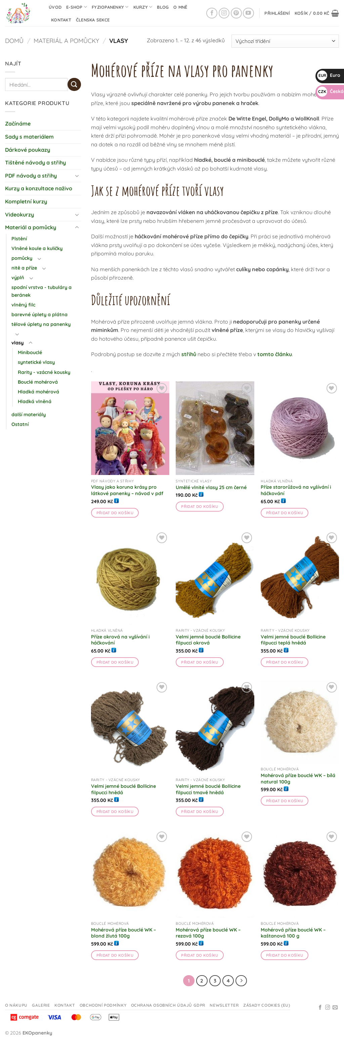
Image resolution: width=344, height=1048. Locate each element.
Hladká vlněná (34, 401)
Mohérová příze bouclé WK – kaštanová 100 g (293, 933)
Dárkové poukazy (27, 149)
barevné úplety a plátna (39, 315)
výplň (17, 278)
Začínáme (18, 123)
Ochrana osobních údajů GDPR (168, 1005)
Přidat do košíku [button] (115, 512)
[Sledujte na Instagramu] (224, 13)
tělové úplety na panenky (41, 324)
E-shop (76, 7)
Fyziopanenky (110, 7)
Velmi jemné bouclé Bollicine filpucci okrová (208, 640)
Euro (328, 75)
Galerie (41, 1005)
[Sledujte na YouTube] (248, 13)
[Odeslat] (74, 84)
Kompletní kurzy (26, 201)
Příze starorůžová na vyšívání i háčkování (296, 490)
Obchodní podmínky (103, 1005)
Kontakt (61, 19)
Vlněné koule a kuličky (36, 248)
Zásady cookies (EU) (266, 1005)
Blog (163, 7)
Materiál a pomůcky (66, 41)
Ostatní (20, 424)
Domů (14, 41)
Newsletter (224, 1005)
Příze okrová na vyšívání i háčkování (120, 640)
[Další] (241, 981)
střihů (188, 354)
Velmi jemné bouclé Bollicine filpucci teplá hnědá (293, 640)
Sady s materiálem (29, 136)
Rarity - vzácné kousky (44, 372)
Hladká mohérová (38, 392)
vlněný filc (23, 305)
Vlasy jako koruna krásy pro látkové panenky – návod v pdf (127, 490)
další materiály (28, 415)
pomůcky (21, 258)
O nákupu (16, 1005)
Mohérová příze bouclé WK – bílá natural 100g (298, 778)
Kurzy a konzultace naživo (38, 188)
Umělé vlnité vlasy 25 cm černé (211, 487)
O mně (180, 7)
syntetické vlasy (36, 362)
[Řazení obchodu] (285, 41)
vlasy (17, 343)
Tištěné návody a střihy (35, 162)
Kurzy (143, 7)
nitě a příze (24, 268)
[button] (277, 13)
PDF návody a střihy (31, 175)
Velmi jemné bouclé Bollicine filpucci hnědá (123, 789)
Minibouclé (30, 352)
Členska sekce (93, 19)
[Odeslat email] (335, 1007)
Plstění (19, 239)
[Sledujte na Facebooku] (211, 13)
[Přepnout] (77, 176)
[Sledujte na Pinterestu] (236, 13)
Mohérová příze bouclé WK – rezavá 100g (208, 933)
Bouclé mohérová (38, 382)
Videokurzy (19, 214)
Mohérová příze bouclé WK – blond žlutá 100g (123, 933)
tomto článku (274, 354)
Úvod (55, 7)
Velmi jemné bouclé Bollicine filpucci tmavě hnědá (208, 789)
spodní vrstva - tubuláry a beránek (41, 291)
